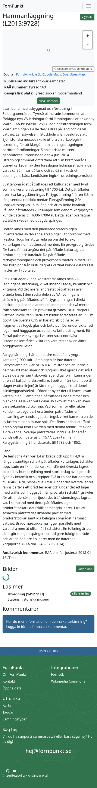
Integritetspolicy (14, 775)
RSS (55, 651)
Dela (87, 17)
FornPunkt (13, 6)
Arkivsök (35, 74)
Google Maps (52, 74)
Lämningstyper (15, 719)
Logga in (13, 626)
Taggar (8, 712)
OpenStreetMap (66, 69)
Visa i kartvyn (48, 101)
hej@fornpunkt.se (48, 750)
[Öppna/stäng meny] (88, 6)
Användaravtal (38, 775)
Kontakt (9, 681)
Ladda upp (85, 569)
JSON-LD (45, 651)
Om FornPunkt (14, 674)
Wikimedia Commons (68, 681)
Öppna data (12, 688)
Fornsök (21, 74)
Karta (7, 705)
